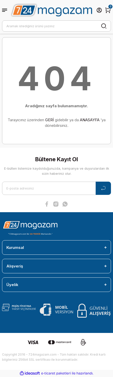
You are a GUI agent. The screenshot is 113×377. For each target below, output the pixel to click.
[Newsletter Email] (56, 188)
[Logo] (51, 10)
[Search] (56, 26)
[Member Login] (99, 10)
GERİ (49, 119)
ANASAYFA (89, 119)
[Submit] (103, 188)
